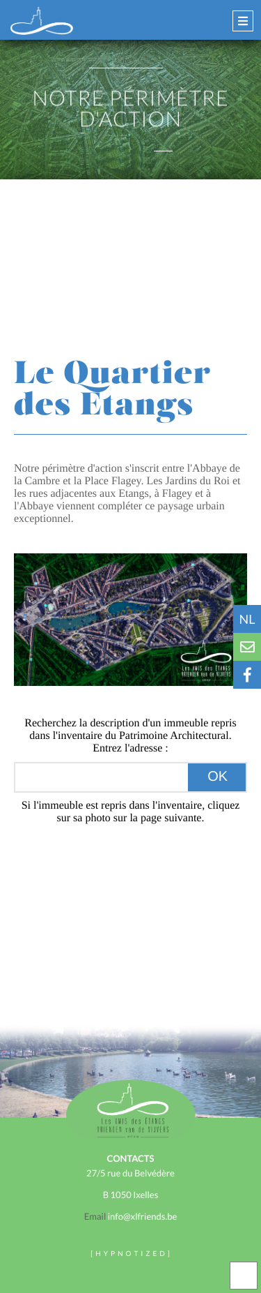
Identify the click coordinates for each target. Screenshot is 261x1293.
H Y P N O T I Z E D (130, 1254)
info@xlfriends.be (130, 1216)
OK (217, 776)
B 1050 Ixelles (131, 1194)
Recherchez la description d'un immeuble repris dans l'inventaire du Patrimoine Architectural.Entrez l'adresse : (130, 735)
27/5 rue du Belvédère (130, 1173)
